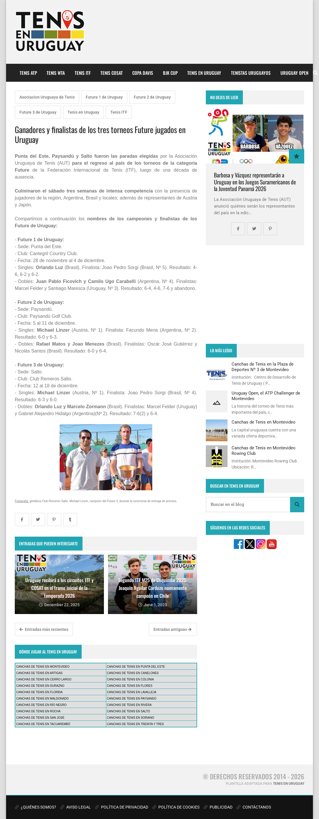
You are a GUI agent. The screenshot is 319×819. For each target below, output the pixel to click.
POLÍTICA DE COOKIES (175, 807)
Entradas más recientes (43, 629)
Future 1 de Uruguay (104, 97)
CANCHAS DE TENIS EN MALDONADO (42, 698)
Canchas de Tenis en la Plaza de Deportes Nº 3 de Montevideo (263, 367)
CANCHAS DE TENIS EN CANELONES (133, 673)
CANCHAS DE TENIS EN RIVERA (129, 705)
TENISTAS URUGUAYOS (251, 73)
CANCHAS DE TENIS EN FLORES (129, 685)
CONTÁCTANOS (253, 807)
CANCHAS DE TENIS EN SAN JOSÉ (40, 717)
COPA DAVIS (142, 73)
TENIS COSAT (111, 73)
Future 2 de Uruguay (152, 97)
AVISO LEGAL (75, 807)
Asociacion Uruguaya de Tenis (47, 97)
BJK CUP (170, 73)
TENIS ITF (83, 73)
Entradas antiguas (172, 629)
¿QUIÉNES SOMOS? (35, 807)
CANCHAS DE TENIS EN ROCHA (38, 711)
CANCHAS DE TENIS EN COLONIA (130, 679)
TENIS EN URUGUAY (204, 73)
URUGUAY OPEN (294, 73)
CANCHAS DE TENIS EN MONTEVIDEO (42, 666)
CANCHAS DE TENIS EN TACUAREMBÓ (43, 724)
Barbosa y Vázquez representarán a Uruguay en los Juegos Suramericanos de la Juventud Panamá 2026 (255, 182)
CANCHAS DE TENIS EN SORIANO (130, 717)
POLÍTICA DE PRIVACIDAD (121, 807)
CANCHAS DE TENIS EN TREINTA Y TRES (135, 724)
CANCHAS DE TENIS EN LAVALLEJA (131, 692)
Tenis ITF (118, 112)
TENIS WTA (56, 73)
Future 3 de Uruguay (37, 112)
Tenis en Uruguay (83, 112)
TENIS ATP (28, 73)
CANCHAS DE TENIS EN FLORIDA (39, 692)
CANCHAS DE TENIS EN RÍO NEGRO (41, 705)
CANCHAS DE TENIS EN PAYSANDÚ (131, 698)
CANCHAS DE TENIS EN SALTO (128, 711)
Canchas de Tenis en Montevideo (264, 422)
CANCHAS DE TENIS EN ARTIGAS (39, 673)
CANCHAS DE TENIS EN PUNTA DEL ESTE (136, 666)
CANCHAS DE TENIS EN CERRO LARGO (44, 679)
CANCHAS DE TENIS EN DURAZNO (40, 685)
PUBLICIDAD (218, 807)
